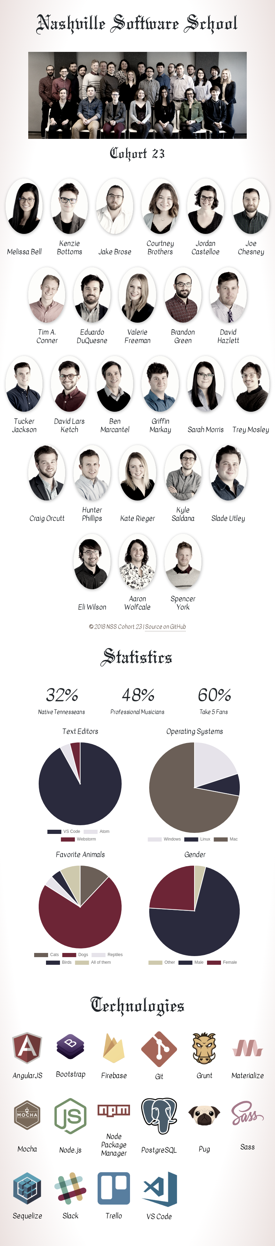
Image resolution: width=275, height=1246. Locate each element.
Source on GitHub (165, 627)
